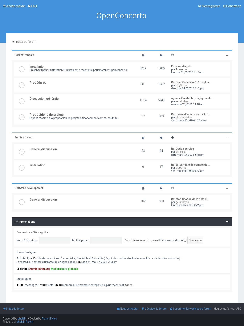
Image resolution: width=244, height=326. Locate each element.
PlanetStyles (49, 318)
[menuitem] (32, 6)
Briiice (179, 151)
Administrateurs (39, 268)
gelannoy (181, 202)
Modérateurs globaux (64, 268)
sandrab (181, 101)
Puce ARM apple (181, 66)
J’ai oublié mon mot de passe (141, 240)
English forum (23, 137)
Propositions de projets (47, 114)
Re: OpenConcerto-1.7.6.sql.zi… (191, 82)
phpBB (22, 318)
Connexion (23, 232)
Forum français (24, 54)
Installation (37, 66)
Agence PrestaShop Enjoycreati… (192, 98)
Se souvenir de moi (173, 240)
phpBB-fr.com (25, 321)
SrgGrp (180, 85)
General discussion (43, 149)
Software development (29, 187)
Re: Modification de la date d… (190, 199)
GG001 (180, 167)
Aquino (180, 69)
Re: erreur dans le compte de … (190, 164)
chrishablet (182, 117)
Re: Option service (182, 148)
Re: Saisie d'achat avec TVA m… (190, 114)
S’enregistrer (41, 232)
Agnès (128, 285)
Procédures (38, 82)
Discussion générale (44, 98)
